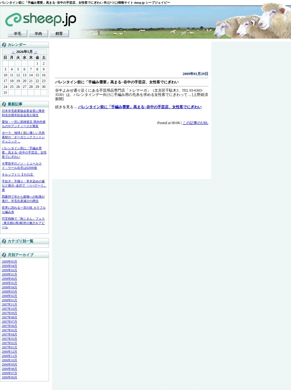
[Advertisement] (126, 58)
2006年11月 (9, 356)
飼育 (59, 34)
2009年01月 (9, 274)
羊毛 (17, 34)
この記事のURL (195, 123)
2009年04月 (9, 265)
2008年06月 (9, 278)
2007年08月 (9, 317)
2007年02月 (9, 343)
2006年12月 (9, 351)
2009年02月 (9, 270)
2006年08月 (9, 368)
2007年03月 (9, 338)
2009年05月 (9, 261)
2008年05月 (9, 283)
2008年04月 (9, 287)
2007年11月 (9, 304)
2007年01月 (9, 347)
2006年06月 (9, 377)
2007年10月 (9, 308)
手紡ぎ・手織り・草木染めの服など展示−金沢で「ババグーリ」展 (24, 185)
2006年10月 (9, 360)
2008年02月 (9, 295)
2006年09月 (9, 364)
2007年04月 (9, 334)
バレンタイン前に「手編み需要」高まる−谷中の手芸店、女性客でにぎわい (24, 152)
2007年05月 (9, 330)
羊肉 (38, 34)
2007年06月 (9, 326)
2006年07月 (9, 373)
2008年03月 (9, 291)
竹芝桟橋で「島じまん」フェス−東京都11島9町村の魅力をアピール (23, 223)
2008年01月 (9, 300)
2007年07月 (9, 321)
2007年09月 (9, 313)
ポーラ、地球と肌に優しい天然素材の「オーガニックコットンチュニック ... (23, 137)
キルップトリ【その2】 (18, 174)
